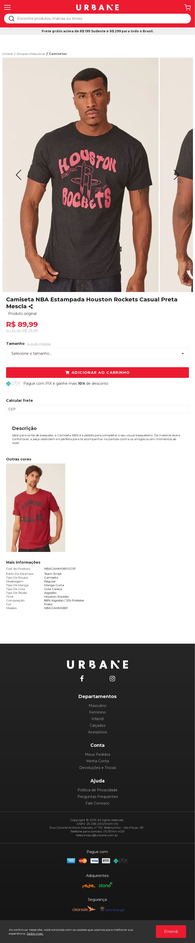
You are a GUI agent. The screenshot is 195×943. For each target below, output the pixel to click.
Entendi (171, 931)
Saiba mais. (35, 933)
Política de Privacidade (97, 790)
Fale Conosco (97, 803)
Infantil (97, 719)
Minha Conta (97, 761)
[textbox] (101, 18)
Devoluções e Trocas (97, 767)
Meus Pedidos (97, 754)
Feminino (97, 712)
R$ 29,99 (30, 331)
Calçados (97, 725)
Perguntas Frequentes (97, 796)
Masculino (97, 705)
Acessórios (97, 732)
